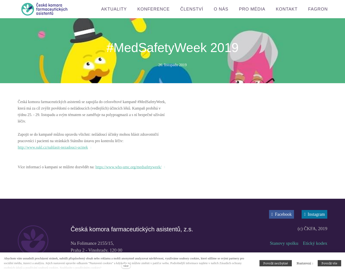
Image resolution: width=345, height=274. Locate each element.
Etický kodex (315, 252)
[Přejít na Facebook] (281, 214)
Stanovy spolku (284, 252)
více (125, 266)
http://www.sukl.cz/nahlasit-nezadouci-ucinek (53, 148)
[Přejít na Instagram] (314, 214)
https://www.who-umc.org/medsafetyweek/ (128, 167)
